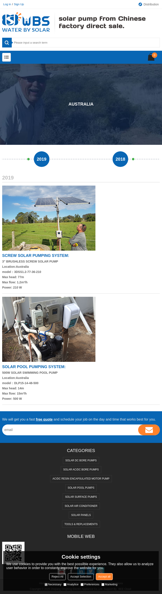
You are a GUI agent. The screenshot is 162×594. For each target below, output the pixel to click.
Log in (7, 4)
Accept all (104, 576)
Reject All (57, 576)
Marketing (109, 584)
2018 (120, 159)
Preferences (90, 584)
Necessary (53, 584)
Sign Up (19, 4)
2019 (42, 159)
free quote (44, 419)
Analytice (71, 584)
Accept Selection (80, 576)
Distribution (148, 4)
